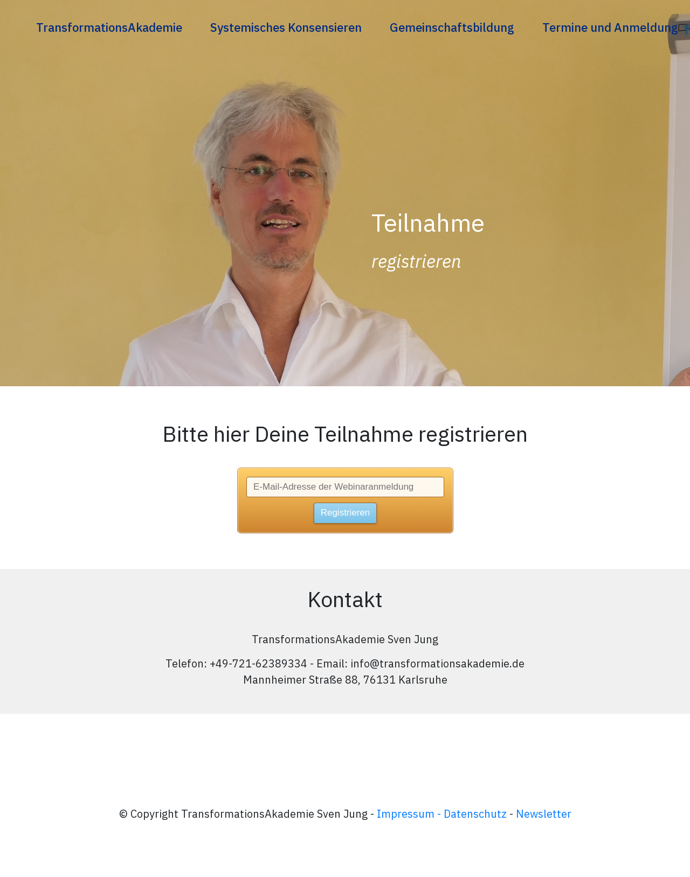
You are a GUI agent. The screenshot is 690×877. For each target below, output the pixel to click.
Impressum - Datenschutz (442, 813)
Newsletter (543, 813)
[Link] (109, 27)
